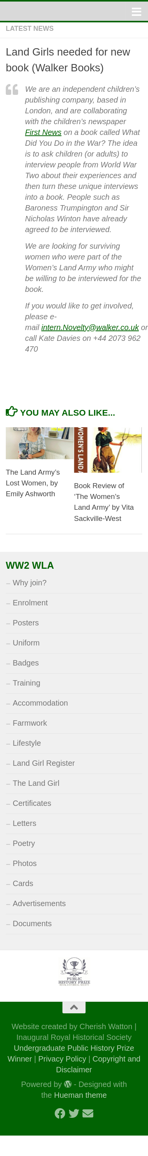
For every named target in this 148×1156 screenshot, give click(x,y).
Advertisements (39, 903)
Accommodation (40, 703)
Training (26, 683)
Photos (25, 863)
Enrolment (30, 602)
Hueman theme (80, 1095)
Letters (24, 823)
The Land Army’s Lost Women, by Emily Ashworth (33, 483)
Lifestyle (27, 743)
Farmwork (30, 723)
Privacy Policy (62, 1059)
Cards (23, 883)
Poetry (24, 843)
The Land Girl (36, 783)
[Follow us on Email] (87, 1113)
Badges (26, 663)
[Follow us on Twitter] (74, 1113)
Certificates (32, 803)
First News (43, 132)
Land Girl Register (44, 763)
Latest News (30, 28)
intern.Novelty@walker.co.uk (90, 327)
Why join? (30, 582)
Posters (26, 622)
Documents (32, 923)
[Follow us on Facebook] (60, 1113)
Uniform (26, 643)
